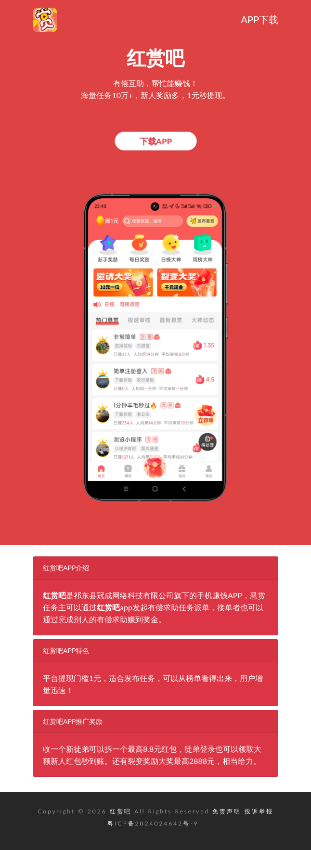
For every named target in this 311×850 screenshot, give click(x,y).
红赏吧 (120, 811)
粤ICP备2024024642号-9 (152, 823)
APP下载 (259, 19)
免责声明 (226, 811)
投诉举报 (259, 811)
